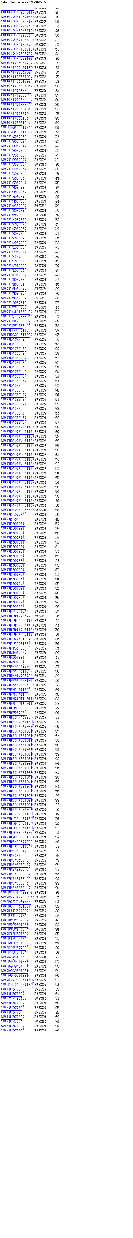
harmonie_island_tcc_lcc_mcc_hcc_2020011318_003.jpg (17, 978)
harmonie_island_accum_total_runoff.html (13, 751)
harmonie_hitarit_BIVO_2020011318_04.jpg (13, 363)
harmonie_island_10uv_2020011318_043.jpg (13, 472)
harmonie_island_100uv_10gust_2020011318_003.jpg (16, 398)
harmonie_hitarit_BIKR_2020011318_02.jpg (13, 274)
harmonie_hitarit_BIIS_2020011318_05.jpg (13, 254)
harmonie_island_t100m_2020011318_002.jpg (14, 850)
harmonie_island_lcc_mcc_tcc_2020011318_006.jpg (16, 774)
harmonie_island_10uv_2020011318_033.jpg (13, 456)
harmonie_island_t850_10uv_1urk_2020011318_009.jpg (17, 883)
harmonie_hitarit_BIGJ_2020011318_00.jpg (13, 197)
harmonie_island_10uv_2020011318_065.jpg (13, 506)
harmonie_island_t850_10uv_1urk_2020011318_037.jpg (17, 925)
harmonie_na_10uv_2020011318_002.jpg (12, 1189)
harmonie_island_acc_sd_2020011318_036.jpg (14, 732)
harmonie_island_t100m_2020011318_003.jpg (14, 852)
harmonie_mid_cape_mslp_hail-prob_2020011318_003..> (17, 1073)
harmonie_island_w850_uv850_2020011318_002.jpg (15, 1059)
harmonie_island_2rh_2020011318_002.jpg (13, 616)
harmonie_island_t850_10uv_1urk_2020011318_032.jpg (17, 918)
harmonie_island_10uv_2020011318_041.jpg (13, 469)
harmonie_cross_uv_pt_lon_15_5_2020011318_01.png (16, 107)
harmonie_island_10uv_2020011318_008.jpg (13, 418)
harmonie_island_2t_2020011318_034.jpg (13, 677)
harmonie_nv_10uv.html (8, 1200)
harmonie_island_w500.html (9, 1017)
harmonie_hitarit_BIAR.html (9, 159)
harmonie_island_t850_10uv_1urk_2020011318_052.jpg (17, 948)
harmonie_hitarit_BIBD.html (9, 171)
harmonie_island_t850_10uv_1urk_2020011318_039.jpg (17, 929)
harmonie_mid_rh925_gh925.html (10, 1102)
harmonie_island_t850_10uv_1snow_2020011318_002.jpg (17, 861)
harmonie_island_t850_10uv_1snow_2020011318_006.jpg (17, 867)
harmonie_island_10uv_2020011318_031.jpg (13, 453)
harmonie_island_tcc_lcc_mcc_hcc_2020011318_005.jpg (17, 981)
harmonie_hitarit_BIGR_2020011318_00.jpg (13, 210)
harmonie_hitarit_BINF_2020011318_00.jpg (13, 283)
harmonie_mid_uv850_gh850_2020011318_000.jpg (15, 1149)
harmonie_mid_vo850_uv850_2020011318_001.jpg (15, 1163)
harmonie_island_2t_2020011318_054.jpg (13, 708)
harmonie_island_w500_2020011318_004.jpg (13, 1025)
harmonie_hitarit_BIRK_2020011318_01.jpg (13, 309)
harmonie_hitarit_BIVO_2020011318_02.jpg (13, 360)
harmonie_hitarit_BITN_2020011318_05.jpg (13, 340)
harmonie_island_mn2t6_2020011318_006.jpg (14, 778)
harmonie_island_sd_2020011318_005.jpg (13, 794)
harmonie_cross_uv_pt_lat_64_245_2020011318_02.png (17, 76)
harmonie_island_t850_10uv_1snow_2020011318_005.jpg (17, 866)
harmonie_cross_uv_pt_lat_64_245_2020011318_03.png (17, 78)
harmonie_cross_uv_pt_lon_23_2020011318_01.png (15, 139)
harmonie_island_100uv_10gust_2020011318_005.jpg (16, 401)
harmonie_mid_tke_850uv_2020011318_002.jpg (14, 1140)
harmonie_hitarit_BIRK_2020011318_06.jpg (13, 317)
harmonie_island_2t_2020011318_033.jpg (13, 676)
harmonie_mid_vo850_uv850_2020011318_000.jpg (15, 1161)
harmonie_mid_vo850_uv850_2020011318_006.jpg (15, 1171)
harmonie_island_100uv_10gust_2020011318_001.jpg (16, 395)
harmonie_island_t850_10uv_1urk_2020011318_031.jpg (17, 916)
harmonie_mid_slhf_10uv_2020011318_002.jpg (14, 1119)
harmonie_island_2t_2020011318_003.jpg (13, 630)
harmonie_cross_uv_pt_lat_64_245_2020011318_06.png (17, 83)
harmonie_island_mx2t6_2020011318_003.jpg (14, 781)
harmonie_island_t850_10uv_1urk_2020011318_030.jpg (17, 915)
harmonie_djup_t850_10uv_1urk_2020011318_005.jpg (16, 156)
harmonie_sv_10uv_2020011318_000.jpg (12, 1226)
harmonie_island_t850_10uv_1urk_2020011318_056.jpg (17, 955)
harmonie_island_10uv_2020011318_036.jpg (13, 461)
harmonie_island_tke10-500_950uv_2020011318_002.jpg (17, 988)
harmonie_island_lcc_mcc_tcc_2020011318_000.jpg (16, 765)
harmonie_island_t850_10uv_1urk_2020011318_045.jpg (17, 938)
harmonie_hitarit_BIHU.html (9, 233)
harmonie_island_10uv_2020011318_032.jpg (13, 455)
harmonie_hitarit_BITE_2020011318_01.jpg (13, 322)
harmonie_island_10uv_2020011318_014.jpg (13, 427)
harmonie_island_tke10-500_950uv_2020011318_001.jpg (17, 987)
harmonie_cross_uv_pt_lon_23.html (11, 138)
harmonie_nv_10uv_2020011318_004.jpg (12, 1207)
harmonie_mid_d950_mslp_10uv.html (11, 1079)
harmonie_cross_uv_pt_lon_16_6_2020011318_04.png (16, 122)
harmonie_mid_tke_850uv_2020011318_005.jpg (14, 1145)
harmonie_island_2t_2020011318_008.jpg (13, 637)
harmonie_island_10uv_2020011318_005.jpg (13, 414)
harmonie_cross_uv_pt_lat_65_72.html (12, 95)
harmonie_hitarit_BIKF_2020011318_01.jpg (13, 260)
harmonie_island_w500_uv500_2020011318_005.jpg (15, 1039)
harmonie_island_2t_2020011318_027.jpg (13, 666)
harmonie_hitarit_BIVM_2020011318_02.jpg (13, 348)
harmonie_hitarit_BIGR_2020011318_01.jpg (13, 211)
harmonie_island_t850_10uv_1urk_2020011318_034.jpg (17, 921)
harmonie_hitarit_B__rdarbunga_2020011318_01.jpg (16, 371)
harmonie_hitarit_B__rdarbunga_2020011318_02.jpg (16, 372)
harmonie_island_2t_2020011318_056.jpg (13, 711)
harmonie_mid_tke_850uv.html (10, 1135)
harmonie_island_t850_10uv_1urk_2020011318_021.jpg (17, 901)
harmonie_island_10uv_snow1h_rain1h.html (13, 509)
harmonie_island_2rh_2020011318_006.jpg (13, 622)
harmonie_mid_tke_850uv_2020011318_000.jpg (14, 1137)
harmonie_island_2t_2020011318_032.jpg (13, 674)
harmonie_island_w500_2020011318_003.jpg (13, 1024)
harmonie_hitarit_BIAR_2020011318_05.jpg (13, 168)
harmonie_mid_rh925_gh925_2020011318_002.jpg (15, 1106)
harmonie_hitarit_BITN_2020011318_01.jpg (13, 334)
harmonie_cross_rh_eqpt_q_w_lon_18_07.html (14, 52)
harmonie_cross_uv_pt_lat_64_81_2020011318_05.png (16, 92)
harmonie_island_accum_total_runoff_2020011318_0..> (17, 752)
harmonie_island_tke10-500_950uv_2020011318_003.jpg (17, 990)
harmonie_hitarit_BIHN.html (9, 220)
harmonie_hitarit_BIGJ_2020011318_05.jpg (13, 205)
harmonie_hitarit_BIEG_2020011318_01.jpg (13, 187)
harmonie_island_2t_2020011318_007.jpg (13, 636)
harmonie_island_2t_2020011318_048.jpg (13, 699)
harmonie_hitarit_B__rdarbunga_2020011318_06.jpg (16, 378)
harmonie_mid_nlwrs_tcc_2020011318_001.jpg (14, 1093)
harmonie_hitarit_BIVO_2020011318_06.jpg (13, 366)
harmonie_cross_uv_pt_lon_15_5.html (12, 106)
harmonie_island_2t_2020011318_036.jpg (13, 680)
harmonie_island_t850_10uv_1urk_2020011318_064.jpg (17, 967)
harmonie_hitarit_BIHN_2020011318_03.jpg (13, 227)
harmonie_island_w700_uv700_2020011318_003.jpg (15, 1048)
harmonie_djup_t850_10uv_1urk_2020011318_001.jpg (16, 150)
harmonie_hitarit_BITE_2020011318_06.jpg (13, 329)
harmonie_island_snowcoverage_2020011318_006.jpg (16, 807)
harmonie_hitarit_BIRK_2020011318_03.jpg (13, 312)
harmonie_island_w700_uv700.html (11, 1042)
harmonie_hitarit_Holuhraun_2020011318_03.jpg (15, 386)
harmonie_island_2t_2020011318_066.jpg (13, 726)
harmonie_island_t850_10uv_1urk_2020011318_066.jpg (17, 970)
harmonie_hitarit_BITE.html (9, 319)
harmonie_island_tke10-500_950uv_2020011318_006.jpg (17, 994)
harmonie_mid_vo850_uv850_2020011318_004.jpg (15, 1168)
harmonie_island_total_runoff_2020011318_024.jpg (16, 1011)
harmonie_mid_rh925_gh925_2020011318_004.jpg (15, 1109)
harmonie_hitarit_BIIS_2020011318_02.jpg (13, 250)
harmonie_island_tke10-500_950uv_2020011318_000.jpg (17, 985)
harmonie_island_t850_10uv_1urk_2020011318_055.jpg (17, 953)
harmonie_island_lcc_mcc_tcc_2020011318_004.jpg (16, 771)
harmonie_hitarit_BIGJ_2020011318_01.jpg (13, 199)
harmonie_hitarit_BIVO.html (9, 355)
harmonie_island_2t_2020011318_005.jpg (13, 633)
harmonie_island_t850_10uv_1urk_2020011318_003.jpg (17, 873)
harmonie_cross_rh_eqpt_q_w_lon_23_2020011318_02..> (17, 66)
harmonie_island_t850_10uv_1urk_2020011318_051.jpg (17, 947)
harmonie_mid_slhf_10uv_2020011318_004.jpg (14, 1122)
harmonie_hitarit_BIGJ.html (9, 196)
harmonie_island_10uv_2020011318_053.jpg (13, 487)
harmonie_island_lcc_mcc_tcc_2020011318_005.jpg (16, 772)
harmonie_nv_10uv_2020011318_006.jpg (12, 1211)
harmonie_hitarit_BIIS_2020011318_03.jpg (13, 251)
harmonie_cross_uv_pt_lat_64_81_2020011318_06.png (16, 93)
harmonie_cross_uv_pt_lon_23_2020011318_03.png (15, 142)
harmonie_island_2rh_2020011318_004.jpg (13, 619)
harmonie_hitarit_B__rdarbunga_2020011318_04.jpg (16, 375)
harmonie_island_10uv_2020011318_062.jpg (13, 501)
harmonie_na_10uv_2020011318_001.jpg (12, 1188)
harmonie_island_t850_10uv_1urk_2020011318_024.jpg (17, 906)
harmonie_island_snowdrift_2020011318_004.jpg (15, 829)
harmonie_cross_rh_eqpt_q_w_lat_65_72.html (14, 30)
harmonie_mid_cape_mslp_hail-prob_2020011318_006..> (17, 1077)
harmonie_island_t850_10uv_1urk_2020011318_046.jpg (17, 939)
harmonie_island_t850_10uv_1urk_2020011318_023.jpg (17, 904)
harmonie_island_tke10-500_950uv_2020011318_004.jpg (17, 991)
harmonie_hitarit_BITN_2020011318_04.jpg (13, 338)
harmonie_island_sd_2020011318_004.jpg (13, 792)
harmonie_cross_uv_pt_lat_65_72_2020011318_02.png (16, 98)
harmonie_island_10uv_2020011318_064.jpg (13, 504)
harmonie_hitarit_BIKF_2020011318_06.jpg (13, 268)
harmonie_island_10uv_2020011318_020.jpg (13, 437)
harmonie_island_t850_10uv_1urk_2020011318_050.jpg (17, 945)
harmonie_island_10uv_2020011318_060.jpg (13, 498)
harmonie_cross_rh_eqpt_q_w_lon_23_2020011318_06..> (17, 72)
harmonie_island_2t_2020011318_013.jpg (13, 645)
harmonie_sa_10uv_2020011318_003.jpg (12, 1218)
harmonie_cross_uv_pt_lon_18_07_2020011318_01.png (16, 129)
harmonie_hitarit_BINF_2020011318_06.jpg (13, 292)
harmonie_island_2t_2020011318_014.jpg (13, 647)
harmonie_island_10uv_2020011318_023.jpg (13, 441)
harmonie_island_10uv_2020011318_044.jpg (13, 473)
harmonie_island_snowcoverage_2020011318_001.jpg (16, 800)
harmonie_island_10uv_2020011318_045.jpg (13, 475)
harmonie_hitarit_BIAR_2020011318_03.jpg (13, 165)
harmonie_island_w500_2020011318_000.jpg (13, 1019)
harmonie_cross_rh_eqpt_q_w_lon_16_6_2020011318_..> (17, 43)
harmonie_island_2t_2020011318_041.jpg (13, 688)
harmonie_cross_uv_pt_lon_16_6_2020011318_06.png (16, 125)
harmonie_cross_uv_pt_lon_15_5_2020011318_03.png (16, 110)
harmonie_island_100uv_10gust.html (11, 392)
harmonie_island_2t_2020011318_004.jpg (13, 631)
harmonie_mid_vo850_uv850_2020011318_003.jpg (15, 1166)
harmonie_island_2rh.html (9, 611)
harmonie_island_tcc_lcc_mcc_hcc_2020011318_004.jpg (17, 979)
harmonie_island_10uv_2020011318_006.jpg (13, 415)
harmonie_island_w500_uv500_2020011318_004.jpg (15, 1037)
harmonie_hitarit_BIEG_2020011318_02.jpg (13, 188)
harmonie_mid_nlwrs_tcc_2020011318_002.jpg (14, 1094)
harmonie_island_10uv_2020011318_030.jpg (13, 452)
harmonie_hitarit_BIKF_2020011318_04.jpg (13, 265)
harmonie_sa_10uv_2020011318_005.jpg (12, 1221)
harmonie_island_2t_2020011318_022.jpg (13, 659)
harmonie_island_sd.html (8, 784)
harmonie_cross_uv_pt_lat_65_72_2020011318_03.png (16, 99)
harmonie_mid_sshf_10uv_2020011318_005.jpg (14, 1132)
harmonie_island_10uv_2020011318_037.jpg (13, 463)
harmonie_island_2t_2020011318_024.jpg (13, 662)
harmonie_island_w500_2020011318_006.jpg (13, 1028)
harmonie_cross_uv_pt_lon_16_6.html (12, 116)
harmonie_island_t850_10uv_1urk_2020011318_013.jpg (17, 889)
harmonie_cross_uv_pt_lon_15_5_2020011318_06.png (16, 115)
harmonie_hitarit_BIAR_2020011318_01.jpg (13, 162)
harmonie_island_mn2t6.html (9, 775)
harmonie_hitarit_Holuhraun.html (11, 380)
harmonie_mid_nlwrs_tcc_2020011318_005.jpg (14, 1099)
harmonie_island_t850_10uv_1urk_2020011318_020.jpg (17, 899)
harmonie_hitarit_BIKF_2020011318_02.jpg (13, 262)
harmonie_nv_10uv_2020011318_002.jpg (12, 1204)
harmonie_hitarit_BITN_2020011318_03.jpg (13, 337)
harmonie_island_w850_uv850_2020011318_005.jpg (15, 1063)
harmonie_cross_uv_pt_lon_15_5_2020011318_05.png (16, 113)
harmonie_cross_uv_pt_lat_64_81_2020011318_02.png (16, 87)
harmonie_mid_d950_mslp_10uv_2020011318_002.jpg (16, 1083)
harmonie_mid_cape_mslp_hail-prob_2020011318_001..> (17, 1070)
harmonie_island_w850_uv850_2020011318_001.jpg (15, 1057)
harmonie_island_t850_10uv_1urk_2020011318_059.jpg (17, 959)
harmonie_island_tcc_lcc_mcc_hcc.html (13, 971)
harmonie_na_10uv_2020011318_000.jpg (12, 1186)
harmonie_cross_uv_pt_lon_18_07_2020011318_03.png (16, 132)
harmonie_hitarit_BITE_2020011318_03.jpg (13, 325)
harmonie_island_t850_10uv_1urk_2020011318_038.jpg (17, 927)
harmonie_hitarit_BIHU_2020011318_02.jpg (13, 237)
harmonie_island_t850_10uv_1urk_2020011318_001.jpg (17, 870)
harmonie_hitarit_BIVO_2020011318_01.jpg (13, 358)
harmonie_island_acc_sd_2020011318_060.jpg (14, 735)
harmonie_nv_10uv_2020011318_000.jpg (12, 1201)
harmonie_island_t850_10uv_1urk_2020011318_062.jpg (17, 964)
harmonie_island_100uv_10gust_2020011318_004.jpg (16, 400)
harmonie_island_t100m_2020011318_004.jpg (14, 853)
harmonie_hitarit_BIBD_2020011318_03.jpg (13, 178)
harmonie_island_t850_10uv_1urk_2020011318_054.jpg (17, 952)
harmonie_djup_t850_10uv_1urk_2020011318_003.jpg (16, 153)
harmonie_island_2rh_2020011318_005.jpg (13, 620)
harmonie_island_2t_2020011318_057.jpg (13, 712)
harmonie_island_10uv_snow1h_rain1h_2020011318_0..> (17, 510)
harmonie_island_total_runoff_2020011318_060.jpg (16, 1016)
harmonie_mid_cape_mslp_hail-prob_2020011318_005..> (17, 1076)
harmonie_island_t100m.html (9, 846)
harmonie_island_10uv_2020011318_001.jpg (13, 407)
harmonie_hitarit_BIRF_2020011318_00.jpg (13, 296)
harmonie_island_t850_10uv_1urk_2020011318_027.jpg (17, 910)
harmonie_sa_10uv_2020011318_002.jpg (12, 1217)
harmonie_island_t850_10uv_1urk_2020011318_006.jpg (17, 878)
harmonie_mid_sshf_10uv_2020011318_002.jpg (14, 1128)
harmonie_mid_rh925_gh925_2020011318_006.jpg (15, 1112)
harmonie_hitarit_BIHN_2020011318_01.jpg (13, 224)
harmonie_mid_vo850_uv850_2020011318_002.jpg (15, 1165)
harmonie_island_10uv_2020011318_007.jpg (13, 417)
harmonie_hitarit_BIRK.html (9, 306)
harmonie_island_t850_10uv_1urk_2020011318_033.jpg (17, 919)
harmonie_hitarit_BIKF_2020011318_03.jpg (13, 263)
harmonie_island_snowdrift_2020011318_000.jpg (15, 823)
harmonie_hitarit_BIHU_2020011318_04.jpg (13, 240)
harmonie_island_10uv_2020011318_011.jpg (13, 423)
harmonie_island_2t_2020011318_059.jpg (13, 715)
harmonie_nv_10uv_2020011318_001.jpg (12, 1203)
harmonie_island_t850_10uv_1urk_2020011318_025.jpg (17, 907)
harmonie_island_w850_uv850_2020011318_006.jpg (15, 1065)
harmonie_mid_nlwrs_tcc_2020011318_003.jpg (14, 1096)
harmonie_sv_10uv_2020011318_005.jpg (12, 1234)
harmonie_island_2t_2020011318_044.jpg (13, 693)
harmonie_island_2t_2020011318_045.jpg (13, 694)
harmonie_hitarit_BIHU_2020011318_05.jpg (13, 242)
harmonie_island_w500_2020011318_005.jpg (13, 1027)
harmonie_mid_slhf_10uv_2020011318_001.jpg (14, 1117)
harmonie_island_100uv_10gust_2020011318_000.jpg (16, 394)
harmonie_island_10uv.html (9, 404)
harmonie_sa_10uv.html (8, 1212)
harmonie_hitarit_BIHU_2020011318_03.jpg (13, 239)
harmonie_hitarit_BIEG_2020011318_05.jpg (13, 193)
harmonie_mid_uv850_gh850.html (10, 1148)
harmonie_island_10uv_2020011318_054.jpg (13, 489)
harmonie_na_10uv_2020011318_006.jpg (12, 1195)
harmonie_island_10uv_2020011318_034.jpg (13, 458)
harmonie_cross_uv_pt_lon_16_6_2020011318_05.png (16, 124)
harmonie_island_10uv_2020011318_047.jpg (13, 478)
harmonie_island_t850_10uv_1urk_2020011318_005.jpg (17, 876)
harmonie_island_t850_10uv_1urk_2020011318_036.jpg (17, 924)
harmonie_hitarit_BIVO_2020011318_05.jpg (13, 365)
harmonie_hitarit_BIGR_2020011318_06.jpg (13, 219)
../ (2, 7)
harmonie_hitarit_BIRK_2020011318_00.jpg (13, 308)
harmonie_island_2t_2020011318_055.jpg (13, 709)
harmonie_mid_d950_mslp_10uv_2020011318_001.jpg (16, 1082)
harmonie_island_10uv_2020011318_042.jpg (13, 470)
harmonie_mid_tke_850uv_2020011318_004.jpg (14, 1143)
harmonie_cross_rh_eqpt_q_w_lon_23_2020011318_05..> (17, 70)
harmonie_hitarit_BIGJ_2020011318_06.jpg (13, 207)
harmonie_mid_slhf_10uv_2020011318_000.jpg (14, 1115)
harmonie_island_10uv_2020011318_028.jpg (13, 449)
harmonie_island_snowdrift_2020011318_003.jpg (15, 827)
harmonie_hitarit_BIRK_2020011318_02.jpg (13, 311)
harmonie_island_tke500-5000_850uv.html (13, 996)
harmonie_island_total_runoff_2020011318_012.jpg (16, 1010)
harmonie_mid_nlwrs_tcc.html (10, 1091)
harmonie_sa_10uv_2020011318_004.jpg (12, 1220)
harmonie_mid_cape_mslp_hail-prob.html (13, 1066)
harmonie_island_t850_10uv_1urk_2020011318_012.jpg (17, 887)
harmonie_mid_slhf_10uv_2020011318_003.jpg (14, 1120)
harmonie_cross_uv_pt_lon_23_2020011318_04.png (15, 144)
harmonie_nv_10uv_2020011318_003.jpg (12, 1206)
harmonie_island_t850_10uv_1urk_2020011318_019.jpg (17, 898)
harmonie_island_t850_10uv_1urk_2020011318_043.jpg (17, 935)
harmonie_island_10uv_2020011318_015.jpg (13, 429)
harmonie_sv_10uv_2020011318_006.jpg (12, 1235)
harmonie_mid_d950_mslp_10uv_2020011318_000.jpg (16, 1080)
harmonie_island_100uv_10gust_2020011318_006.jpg (16, 403)
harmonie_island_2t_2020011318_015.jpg (13, 648)
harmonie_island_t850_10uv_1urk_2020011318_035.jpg (17, 922)
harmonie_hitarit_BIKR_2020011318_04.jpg (13, 277)
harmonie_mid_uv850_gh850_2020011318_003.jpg (15, 1154)
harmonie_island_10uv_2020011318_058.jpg (13, 495)
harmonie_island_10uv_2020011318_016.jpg (13, 430)
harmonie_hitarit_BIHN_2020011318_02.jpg (13, 225)
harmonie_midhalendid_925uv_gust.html (13, 1172)
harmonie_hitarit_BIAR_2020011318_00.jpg (13, 161)
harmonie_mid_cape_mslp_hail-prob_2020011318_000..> (17, 1068)
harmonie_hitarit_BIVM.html (9, 343)
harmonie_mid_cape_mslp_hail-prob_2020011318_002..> (17, 1071)
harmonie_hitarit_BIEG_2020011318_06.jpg (13, 194)
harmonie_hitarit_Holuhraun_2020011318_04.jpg (15, 388)
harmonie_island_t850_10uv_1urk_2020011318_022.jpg (17, 902)
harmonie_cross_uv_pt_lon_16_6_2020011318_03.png (16, 121)
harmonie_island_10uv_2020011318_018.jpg (13, 433)
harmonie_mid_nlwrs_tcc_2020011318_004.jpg (14, 1097)
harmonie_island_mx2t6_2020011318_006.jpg (14, 783)
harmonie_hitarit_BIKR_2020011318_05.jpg (13, 279)
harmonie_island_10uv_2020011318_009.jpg (13, 420)
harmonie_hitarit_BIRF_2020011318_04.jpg (13, 302)
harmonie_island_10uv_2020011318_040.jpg (13, 467)
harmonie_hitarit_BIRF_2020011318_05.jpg (13, 303)
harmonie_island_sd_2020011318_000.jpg (13, 786)
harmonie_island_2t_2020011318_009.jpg (13, 639)
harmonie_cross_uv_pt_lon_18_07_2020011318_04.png (16, 133)
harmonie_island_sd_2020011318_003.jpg (13, 791)
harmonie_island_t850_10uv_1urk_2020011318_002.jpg (17, 872)
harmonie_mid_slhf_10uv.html (10, 1114)
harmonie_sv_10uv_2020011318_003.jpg (12, 1230)
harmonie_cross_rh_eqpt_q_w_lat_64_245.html (14, 9)
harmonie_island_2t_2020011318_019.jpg (13, 654)
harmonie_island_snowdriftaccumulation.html (14, 834)
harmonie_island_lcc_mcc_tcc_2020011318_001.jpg (16, 766)
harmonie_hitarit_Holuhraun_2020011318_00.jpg (15, 381)
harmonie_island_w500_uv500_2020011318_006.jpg (15, 1040)
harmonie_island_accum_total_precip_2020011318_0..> (17, 738)
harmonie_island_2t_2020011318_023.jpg (13, 660)
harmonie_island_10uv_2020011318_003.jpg (13, 411)
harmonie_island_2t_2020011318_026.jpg (13, 665)
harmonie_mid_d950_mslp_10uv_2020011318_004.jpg (16, 1086)
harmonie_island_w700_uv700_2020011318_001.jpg (15, 1045)
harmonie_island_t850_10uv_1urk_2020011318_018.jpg (17, 896)
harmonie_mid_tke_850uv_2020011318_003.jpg (14, 1142)
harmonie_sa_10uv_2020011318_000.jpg (12, 1214)
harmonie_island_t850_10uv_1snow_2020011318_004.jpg (17, 864)
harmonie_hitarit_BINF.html (9, 282)
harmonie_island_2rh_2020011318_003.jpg (13, 617)
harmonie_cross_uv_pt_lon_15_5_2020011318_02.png (16, 109)
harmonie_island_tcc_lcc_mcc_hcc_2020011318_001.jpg (17, 974)
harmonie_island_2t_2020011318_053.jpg (13, 706)
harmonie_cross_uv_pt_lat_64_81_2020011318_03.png (16, 89)
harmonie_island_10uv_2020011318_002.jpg (13, 409)
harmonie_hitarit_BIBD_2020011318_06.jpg (13, 182)
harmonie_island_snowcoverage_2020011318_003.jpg (16, 803)
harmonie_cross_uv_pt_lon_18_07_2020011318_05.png (16, 135)
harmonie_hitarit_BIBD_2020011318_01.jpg (13, 174)
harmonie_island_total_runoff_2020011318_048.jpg (16, 1014)
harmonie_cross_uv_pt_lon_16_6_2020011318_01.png (16, 118)
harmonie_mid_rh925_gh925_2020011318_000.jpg (15, 1103)
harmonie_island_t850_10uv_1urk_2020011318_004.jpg (17, 875)
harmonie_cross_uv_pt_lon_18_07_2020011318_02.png (16, 130)
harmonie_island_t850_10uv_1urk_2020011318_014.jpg (17, 890)
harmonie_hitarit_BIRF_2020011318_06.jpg (13, 305)
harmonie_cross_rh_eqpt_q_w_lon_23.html (13, 63)
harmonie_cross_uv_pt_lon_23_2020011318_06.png (15, 147)
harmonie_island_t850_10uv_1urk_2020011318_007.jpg (17, 879)
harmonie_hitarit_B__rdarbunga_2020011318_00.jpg (16, 369)
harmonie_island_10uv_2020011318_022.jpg (13, 440)
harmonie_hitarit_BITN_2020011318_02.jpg (13, 335)
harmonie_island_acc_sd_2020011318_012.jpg (14, 729)
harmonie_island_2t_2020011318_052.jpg (13, 705)
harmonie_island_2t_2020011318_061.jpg (13, 719)
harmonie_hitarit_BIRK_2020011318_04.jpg (13, 314)
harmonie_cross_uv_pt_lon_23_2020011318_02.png (15, 141)
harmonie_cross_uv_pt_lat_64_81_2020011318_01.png (16, 86)
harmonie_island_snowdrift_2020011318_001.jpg (15, 824)
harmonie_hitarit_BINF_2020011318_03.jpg (13, 288)
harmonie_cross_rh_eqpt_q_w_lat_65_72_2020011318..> (17, 32)
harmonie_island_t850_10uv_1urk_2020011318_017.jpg (17, 895)
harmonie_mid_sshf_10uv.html (10, 1126)
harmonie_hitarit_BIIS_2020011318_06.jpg (13, 256)
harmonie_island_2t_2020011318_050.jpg (13, 702)
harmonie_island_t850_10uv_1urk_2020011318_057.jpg (17, 956)
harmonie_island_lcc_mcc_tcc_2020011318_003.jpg (16, 769)
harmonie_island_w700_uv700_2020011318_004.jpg (15, 1050)
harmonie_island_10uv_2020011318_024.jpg (13, 443)
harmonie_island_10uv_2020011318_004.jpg (13, 412)
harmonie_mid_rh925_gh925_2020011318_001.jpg (15, 1105)
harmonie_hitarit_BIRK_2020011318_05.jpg (13, 315)
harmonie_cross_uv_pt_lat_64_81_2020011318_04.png (16, 90)
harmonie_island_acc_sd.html (10, 728)
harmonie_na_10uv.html (8, 1184)
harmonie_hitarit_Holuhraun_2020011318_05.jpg (15, 389)
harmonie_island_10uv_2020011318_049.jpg (13, 481)
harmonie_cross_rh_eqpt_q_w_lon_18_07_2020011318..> (17, 53)
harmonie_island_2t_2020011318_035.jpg (13, 679)
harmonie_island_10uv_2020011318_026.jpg (13, 446)
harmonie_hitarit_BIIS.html (9, 245)
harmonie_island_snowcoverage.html (11, 797)
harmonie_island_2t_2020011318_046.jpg (13, 696)
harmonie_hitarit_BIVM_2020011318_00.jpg (13, 345)
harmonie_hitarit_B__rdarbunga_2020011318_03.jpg (16, 374)
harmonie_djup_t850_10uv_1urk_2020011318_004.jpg (16, 155)
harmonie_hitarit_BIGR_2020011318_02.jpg (13, 213)
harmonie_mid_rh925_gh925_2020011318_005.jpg (15, 1111)
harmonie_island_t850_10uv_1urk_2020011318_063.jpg (17, 965)
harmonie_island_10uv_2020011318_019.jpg (13, 435)
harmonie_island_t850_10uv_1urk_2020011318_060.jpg (17, 961)
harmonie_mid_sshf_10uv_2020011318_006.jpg (14, 1134)
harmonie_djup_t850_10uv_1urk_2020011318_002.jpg (16, 151)
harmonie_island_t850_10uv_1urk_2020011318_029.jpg (17, 913)
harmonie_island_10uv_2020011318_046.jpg (13, 476)
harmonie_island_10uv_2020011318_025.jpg (13, 444)
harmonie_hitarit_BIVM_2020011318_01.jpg (13, 346)
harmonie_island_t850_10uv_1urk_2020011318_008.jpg (17, 881)
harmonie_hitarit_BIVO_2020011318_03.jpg (13, 361)
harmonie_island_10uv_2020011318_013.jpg (13, 426)
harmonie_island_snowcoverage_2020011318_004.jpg (16, 804)
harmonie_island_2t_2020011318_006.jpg (13, 634)
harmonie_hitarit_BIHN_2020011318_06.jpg (13, 231)
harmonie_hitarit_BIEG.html (9, 184)
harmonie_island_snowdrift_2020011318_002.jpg (15, 826)
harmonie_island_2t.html (8, 624)
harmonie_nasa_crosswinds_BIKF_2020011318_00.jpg (16, 1198)
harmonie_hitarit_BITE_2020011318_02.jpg (13, 323)
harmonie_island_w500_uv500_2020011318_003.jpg (15, 1036)
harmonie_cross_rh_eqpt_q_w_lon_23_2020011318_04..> (17, 69)
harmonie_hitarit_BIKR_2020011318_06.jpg (13, 280)
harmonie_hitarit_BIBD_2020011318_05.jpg (13, 181)
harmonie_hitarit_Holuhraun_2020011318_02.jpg (15, 384)
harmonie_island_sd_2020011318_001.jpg (13, 788)
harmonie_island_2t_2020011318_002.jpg (13, 628)
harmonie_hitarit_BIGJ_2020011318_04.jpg (13, 204)
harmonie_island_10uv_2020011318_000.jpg (13, 406)
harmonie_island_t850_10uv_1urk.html (12, 869)
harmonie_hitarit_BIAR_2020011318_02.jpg (13, 164)
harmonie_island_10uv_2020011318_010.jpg (13, 421)
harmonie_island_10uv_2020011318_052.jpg (13, 486)
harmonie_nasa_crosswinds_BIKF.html (12, 1197)
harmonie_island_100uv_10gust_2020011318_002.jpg (16, 397)
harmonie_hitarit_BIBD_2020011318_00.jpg (13, 173)
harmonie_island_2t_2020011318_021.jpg (13, 657)
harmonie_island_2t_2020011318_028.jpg (13, 668)
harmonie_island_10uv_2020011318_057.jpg (13, 493)
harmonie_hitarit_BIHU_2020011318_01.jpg (13, 236)
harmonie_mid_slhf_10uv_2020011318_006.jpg (14, 1125)
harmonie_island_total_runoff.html (11, 1008)
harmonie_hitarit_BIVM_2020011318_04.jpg (13, 351)
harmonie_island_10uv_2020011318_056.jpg (13, 492)
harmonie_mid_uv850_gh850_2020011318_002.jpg (15, 1152)
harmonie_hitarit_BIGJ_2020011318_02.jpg (13, 201)
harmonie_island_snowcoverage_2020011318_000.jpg (16, 798)
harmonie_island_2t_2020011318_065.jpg (13, 725)
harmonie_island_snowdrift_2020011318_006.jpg (15, 832)
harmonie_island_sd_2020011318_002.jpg (13, 789)
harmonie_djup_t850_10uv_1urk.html (11, 148)
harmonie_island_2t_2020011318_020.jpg (13, 656)
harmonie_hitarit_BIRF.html (9, 294)
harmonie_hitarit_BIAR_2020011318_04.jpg (13, 167)
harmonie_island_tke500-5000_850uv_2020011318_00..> (17, 997)
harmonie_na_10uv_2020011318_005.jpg (12, 1194)
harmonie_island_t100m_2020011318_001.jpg (14, 849)
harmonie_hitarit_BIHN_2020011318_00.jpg (13, 222)
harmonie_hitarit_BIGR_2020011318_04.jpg (13, 216)
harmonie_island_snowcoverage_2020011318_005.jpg (16, 806)
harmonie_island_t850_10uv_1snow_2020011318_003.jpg (17, 863)
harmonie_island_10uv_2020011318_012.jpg (13, 424)
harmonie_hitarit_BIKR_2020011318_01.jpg (13, 273)
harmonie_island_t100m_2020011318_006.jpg (14, 856)
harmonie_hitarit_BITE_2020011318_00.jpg (13, 320)
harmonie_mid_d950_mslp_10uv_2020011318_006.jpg (16, 1089)
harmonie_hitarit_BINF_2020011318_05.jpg (13, 291)
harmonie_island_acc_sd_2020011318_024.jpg (14, 731)
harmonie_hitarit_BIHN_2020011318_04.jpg (13, 228)
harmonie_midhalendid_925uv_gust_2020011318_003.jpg (17, 1178)
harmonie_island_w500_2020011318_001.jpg (13, 1020)
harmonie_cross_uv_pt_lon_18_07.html (12, 127)
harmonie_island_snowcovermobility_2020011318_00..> (17, 811)
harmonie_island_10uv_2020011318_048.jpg (13, 479)
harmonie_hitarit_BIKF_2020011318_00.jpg (13, 259)
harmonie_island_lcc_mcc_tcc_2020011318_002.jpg (16, 768)
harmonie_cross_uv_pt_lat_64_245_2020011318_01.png (17, 75)
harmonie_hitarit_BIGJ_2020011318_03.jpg (13, 202)
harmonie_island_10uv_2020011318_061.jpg (13, 499)
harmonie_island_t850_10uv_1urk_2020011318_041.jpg (17, 932)
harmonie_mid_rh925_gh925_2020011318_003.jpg (15, 1108)
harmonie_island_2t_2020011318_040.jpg (13, 686)
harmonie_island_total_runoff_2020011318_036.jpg (16, 1013)
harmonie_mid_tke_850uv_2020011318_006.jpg (14, 1146)
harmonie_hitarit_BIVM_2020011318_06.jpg (13, 354)
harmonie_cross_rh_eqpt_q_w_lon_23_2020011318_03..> (17, 67)
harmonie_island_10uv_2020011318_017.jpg (13, 432)
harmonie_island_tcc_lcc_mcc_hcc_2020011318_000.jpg (17, 973)
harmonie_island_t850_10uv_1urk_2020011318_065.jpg (17, 968)
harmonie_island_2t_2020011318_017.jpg (13, 651)
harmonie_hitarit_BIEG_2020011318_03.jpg (13, 190)
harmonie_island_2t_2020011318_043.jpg (13, 691)
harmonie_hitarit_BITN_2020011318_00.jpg (13, 332)
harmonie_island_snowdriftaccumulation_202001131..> (17, 835)
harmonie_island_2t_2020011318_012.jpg (13, 643)
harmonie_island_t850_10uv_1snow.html (13, 858)
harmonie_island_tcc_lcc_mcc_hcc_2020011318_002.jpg (17, 976)
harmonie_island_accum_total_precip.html (13, 737)
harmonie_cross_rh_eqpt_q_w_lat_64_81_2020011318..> (17, 21)
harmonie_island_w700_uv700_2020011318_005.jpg (15, 1051)
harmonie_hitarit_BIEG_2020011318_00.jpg (13, 185)
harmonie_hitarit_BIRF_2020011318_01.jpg (13, 297)
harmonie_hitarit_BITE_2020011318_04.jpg (13, 326)
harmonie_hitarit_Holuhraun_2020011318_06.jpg (15, 391)
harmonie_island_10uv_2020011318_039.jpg (13, 466)
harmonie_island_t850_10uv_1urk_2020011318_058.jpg (17, 958)
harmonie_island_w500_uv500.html (11, 1030)
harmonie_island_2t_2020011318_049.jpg (13, 700)
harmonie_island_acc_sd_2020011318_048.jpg (14, 734)
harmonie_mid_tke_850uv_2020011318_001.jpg (14, 1138)
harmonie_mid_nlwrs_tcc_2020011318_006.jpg (14, 1100)
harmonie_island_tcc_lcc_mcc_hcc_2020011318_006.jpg (17, 982)
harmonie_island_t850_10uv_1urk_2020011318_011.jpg (17, 886)
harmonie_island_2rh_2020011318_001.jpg (13, 614)
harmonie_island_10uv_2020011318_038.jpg (13, 464)
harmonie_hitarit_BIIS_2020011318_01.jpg (13, 248)
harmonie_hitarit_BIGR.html (9, 208)
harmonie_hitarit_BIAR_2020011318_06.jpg (13, 170)
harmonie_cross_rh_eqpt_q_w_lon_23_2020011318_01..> (17, 64)
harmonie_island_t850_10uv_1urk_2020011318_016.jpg (17, 893)
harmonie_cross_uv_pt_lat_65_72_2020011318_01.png (16, 96)
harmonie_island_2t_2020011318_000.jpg (13, 625)
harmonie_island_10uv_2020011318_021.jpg (13, 438)
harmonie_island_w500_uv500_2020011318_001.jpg (15, 1033)
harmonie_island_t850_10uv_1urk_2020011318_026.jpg (17, 909)
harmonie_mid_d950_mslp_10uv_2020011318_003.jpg (16, 1085)
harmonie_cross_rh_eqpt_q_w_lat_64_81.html (14, 20)
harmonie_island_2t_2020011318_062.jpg (13, 720)
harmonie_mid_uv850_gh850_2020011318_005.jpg (15, 1157)
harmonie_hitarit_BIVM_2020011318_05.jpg (13, 352)
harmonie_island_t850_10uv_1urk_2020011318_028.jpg (17, 912)
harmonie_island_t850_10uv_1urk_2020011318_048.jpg (17, 942)
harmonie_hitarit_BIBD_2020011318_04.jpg (13, 179)
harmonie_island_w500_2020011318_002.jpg (13, 1022)
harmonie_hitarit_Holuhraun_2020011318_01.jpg (15, 383)
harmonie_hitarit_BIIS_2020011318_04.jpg (13, 253)
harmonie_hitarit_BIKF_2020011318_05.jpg (13, 266)
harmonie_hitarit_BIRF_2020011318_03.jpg (13, 300)
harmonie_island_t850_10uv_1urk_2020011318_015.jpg (17, 892)
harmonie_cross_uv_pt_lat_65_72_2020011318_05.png (16, 102)
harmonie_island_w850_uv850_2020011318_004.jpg (15, 1062)
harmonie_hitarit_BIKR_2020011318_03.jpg (13, 276)
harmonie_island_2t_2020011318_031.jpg (13, 673)
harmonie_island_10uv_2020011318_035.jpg (13, 460)
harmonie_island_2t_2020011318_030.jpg (13, 671)
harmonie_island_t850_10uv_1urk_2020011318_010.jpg (17, 884)
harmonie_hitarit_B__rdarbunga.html (12, 368)
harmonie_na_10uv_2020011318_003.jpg (12, 1191)
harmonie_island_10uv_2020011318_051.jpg (13, 484)
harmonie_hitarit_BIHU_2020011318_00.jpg (13, 234)
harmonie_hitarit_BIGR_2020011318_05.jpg (13, 217)
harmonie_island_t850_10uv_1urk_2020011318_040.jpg (17, 930)
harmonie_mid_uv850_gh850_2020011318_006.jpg (15, 1158)
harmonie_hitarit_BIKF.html (9, 257)
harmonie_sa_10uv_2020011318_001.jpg (12, 1215)
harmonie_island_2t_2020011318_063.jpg (13, 722)
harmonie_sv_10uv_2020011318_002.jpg (12, 1229)
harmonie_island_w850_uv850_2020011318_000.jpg (15, 1056)
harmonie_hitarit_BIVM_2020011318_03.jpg (13, 349)
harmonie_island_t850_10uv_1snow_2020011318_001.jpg (17, 860)
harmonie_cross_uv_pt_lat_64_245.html (13, 73)
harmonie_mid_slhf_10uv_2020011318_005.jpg (14, 1123)
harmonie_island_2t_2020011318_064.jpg (13, 723)
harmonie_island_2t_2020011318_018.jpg (13, 653)
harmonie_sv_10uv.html (8, 1224)
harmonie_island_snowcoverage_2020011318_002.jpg (16, 801)
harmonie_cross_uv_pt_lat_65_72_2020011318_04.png (16, 101)
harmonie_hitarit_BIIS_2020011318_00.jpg (13, 247)
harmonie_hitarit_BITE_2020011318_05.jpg (13, 328)
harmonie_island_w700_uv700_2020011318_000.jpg (15, 1043)
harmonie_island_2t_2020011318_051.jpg (13, 703)
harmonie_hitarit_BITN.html (9, 331)
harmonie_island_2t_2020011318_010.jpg (13, 640)
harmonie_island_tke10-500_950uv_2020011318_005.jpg (17, 993)
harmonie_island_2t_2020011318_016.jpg (13, 650)
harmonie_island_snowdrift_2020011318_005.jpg (15, 830)
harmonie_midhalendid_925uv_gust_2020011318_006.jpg (17, 1183)
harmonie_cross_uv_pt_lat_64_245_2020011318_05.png (17, 81)
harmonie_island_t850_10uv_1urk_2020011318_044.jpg (17, 936)
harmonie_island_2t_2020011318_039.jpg (13, 685)
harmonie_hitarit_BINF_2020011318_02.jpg (13, 286)
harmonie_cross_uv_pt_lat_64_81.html (12, 84)
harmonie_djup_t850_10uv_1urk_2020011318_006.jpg (16, 158)
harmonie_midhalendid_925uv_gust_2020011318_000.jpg (17, 1174)
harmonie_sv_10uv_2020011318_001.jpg (12, 1227)
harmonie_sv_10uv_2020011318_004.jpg (12, 1232)
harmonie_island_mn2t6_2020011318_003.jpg (14, 777)
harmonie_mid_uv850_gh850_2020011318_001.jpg (15, 1151)
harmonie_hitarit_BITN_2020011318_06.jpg (13, 342)
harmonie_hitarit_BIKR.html (9, 270)
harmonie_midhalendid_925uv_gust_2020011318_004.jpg (17, 1180)
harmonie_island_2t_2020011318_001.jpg (13, 627)
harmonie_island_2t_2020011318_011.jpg (13, 642)
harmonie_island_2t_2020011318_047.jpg (13, 697)
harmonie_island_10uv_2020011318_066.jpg (13, 507)
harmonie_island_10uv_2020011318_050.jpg (13, 483)
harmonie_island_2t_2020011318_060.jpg (13, 717)
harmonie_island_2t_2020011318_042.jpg (13, 689)
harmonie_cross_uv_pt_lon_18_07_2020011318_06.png (16, 136)
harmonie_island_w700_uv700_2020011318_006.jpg (15, 1053)
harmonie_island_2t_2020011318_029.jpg (13, 670)
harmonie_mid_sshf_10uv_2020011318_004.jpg (14, 1131)
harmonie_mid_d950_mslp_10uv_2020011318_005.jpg (16, 1088)
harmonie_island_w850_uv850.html (11, 1054)
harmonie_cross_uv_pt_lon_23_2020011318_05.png (15, 145)
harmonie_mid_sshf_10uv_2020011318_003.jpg (14, 1129)
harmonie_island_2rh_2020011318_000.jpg (13, 613)
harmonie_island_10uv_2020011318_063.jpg (13, 502)
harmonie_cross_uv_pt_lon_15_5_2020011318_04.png (16, 112)
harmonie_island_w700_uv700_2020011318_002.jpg (15, 1047)
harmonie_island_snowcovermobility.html (13, 809)
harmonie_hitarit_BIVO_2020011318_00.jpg (13, 357)
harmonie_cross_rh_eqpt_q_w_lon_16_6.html (14, 41)
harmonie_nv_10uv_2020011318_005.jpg (12, 1209)
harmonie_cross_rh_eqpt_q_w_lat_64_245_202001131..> (17, 10)
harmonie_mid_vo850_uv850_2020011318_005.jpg (15, 1169)
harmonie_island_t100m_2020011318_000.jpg (14, 847)
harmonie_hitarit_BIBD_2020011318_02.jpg (13, 176)
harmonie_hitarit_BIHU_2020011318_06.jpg (13, 243)
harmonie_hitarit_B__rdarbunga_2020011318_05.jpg (16, 377)
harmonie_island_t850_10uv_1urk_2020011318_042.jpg (17, 933)
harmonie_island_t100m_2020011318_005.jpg (14, 855)
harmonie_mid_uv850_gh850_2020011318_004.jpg (15, 1155)
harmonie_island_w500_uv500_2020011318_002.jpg (15, 1034)
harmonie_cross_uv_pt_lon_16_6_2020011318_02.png (16, 119)
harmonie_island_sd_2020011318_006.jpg (13, 795)
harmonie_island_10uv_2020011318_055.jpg (13, 490)
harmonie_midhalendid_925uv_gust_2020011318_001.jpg (17, 1175)
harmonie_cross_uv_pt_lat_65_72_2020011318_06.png (16, 104)
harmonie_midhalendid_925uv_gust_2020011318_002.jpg (17, 1177)
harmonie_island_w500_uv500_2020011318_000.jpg (15, 1031)
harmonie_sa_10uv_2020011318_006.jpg (12, 1223)
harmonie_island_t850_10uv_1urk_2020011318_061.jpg (17, 962)
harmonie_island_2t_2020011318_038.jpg (13, 683)
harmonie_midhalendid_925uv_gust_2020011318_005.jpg (17, 1181)
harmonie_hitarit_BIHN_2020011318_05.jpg (13, 230)
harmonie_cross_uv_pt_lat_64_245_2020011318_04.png (17, 79)
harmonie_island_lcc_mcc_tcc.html (11, 763)
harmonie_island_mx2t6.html (9, 780)
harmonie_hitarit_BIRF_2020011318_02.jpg (13, 299)
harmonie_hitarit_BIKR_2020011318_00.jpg (13, 271)
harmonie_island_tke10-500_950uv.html (13, 984)
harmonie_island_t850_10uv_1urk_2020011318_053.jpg (17, 950)
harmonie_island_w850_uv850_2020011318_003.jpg (15, 1060)
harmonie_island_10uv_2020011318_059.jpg (13, 496)
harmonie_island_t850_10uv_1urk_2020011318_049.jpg (17, 944)
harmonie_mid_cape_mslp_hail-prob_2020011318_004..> (17, 1074)
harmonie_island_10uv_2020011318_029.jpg (13, 450)
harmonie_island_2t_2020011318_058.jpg (13, 714)
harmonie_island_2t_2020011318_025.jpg (13, 663)
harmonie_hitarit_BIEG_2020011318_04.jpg (13, 191)
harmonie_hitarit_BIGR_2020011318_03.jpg (13, 214)
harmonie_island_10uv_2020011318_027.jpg (13, 447)
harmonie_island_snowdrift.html (11, 821)
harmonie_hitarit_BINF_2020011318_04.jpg (13, 289)
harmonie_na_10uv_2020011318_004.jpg (12, 1192)
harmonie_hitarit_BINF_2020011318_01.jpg (13, 285)
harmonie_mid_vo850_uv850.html (10, 1160)
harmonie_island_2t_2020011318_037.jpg (13, 682)
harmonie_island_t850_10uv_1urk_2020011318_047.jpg (17, 941)
